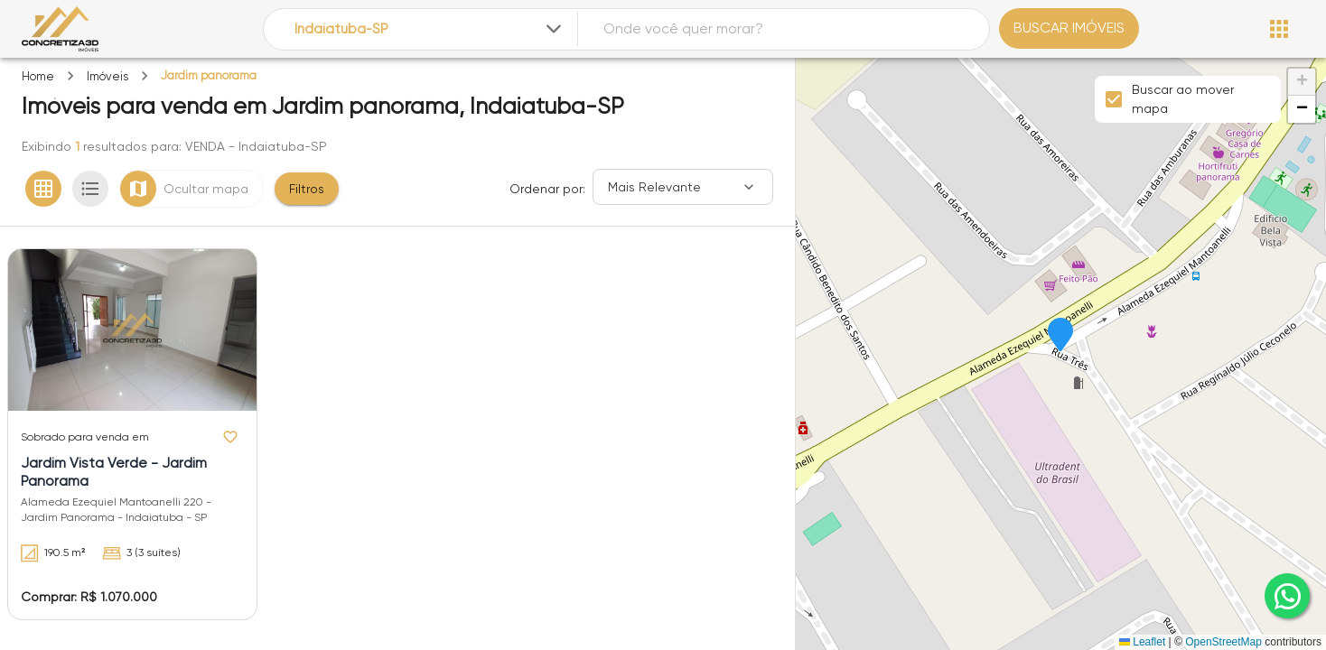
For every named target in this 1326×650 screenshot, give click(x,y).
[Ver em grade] (43, 189)
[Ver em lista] (90, 189)
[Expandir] (553, 29)
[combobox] (429, 29)
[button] (1060, 336)
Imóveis (107, 76)
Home (38, 76)
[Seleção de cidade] (429, 29)
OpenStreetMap (1223, 642)
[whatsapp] (1287, 595)
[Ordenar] (683, 187)
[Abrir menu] (1279, 29)
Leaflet (1142, 642)
